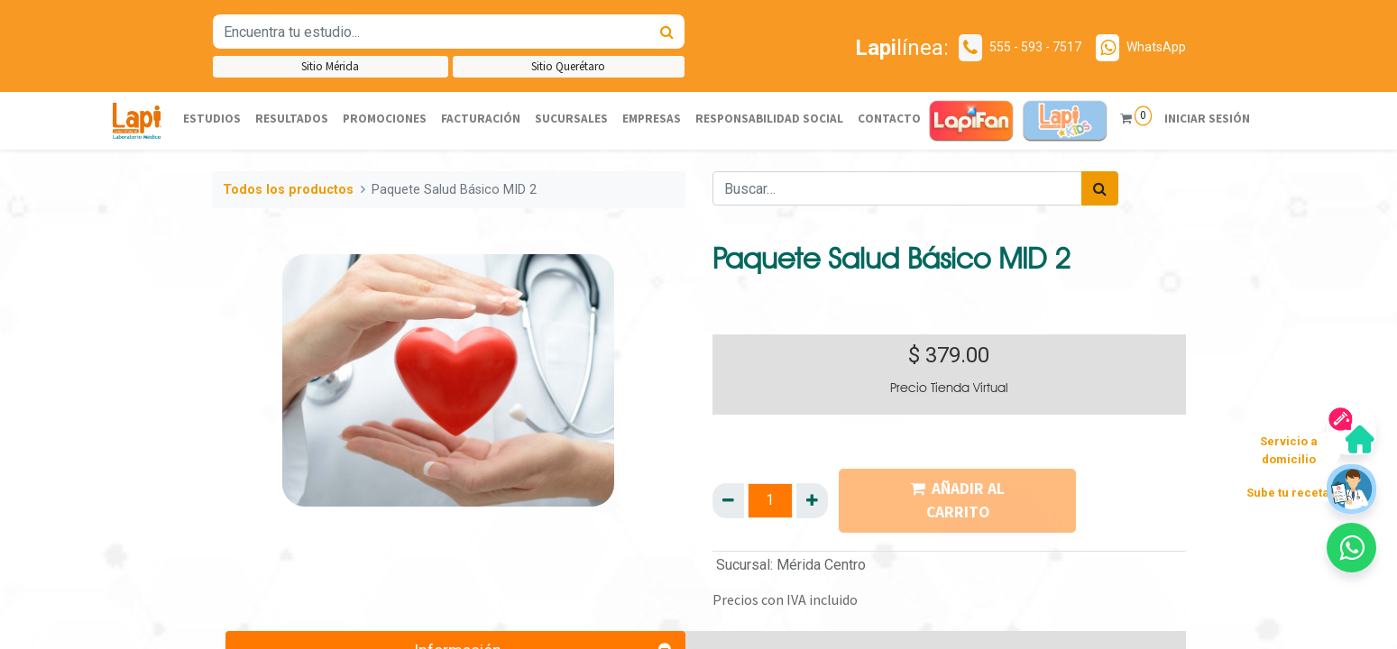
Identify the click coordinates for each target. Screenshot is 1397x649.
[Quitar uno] (728, 500)
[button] (1351, 547)
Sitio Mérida (330, 66)
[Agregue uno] (812, 500)
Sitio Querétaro (568, 66)
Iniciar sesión (1207, 118)
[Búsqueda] (667, 31)
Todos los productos (288, 189)
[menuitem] (212, 119)
